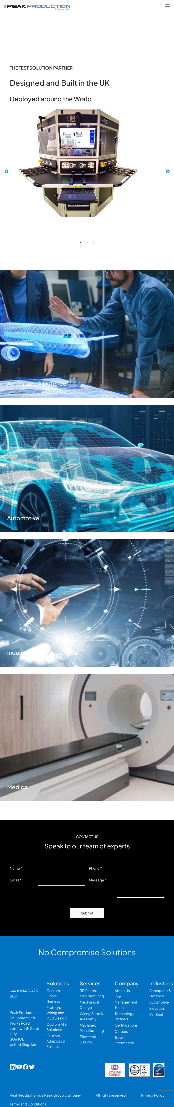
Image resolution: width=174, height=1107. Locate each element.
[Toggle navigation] (168, 4)
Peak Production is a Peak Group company (45, 1095)
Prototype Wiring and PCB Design (56, 1012)
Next (168, 171)
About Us (122, 990)
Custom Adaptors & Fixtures (55, 1041)
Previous (6, 171)
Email (14, 880)
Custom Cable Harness (53, 996)
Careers (121, 1031)
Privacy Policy (152, 1095)
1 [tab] (80, 242)
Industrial (157, 1008)
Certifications (126, 1025)
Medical (156, 1014)
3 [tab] (94, 242)
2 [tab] (87, 242)
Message (96, 880)
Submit (87, 913)
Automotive (159, 1002)
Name (15, 868)
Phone (94, 868)
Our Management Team (126, 1002)
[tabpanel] (87, 163)
